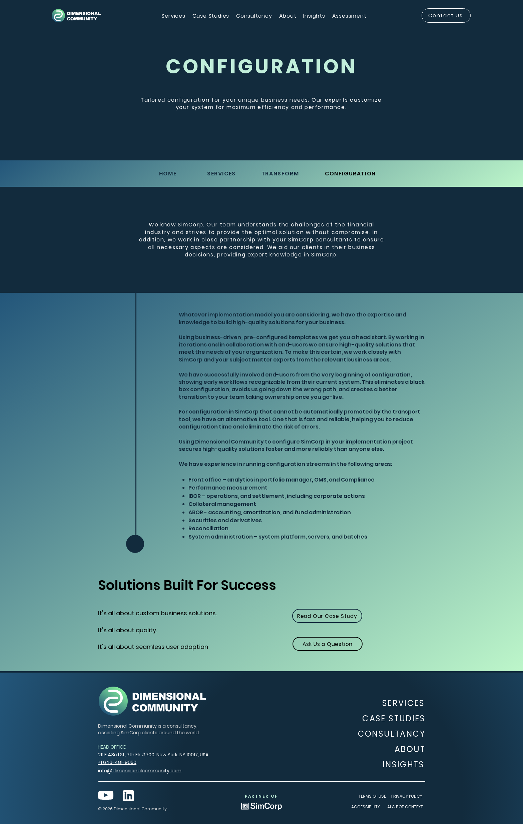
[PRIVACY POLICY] (407, 796)
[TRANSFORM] (280, 173)
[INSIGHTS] (402, 764)
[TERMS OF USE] (373, 796)
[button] (173, 15)
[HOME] (168, 173)
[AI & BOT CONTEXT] (405, 807)
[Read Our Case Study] (327, 616)
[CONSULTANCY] (390, 733)
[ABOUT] (403, 749)
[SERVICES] (222, 173)
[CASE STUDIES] (393, 718)
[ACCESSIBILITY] (366, 807)
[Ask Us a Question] (328, 644)
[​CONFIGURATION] (351, 173)
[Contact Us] (446, 15)
